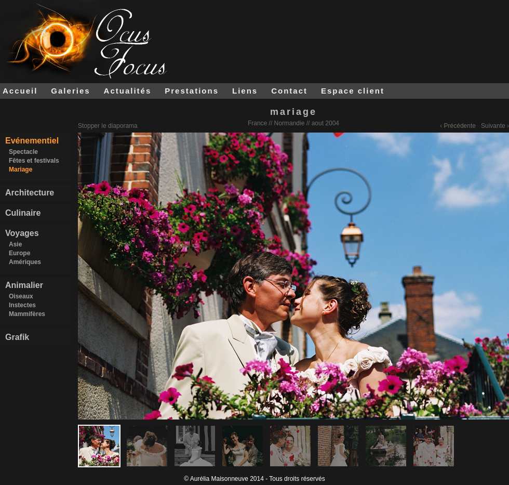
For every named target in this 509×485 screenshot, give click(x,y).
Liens (245, 90)
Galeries (70, 90)
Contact (289, 90)
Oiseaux (21, 296)
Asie (15, 244)
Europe (19, 253)
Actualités (128, 90)
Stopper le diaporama (108, 125)
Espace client (352, 90)
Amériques (25, 262)
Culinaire (23, 212)
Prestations (192, 90)
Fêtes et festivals (34, 160)
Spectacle (23, 151)
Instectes (22, 305)
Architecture (29, 192)
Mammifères (27, 314)
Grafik (17, 337)
